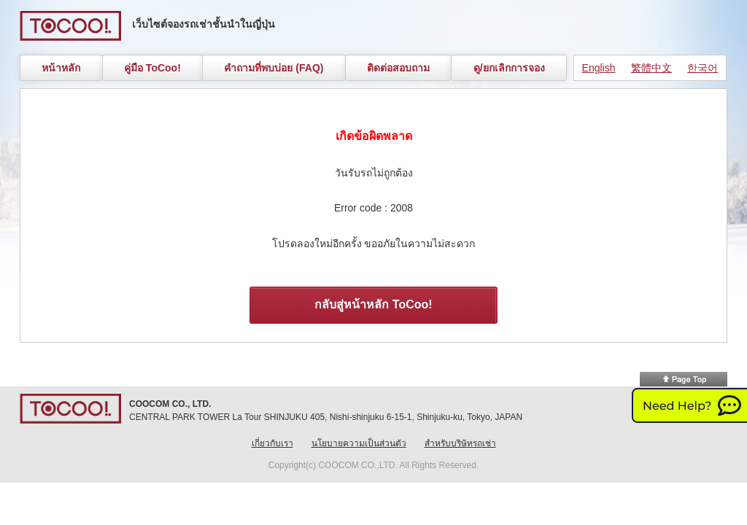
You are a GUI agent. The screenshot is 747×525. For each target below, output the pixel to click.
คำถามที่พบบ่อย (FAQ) (273, 68)
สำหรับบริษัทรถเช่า (460, 443)
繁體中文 (651, 68)
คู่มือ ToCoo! (152, 68)
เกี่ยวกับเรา (272, 443)
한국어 (702, 68)
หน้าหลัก (61, 68)
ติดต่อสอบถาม (398, 68)
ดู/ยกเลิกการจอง (509, 68)
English (599, 68)
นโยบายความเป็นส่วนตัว (358, 443)
